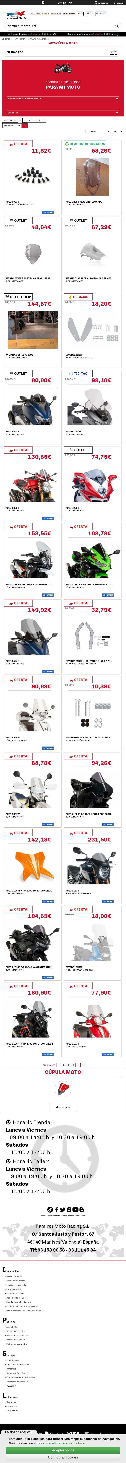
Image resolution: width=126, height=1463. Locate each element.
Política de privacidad (16, 1344)
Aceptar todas (63, 1450)
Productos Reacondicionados (20, 1377)
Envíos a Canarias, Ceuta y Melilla (21, 1306)
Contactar (11, 1406)
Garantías (10, 1369)
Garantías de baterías (16, 1382)
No (24, 125)
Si (19, 125)
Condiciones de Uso (15, 1331)
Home (6, 39)
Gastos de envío (13, 1276)
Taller (67, 3)
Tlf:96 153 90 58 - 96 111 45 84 (63, 1250)
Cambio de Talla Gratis (16, 1373)
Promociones (12, 1360)
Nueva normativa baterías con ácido (23, 1311)
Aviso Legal (11, 1327)
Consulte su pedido (15, 1281)
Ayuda (24, 7)
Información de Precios (17, 1335)
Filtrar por (15, 52)
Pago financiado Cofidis (17, 1364)
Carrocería (19, 39)
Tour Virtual (11, 1411)
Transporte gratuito (15, 1285)
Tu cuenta (103, 3)
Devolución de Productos (18, 1302)
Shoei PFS (10, 1386)
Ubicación (10, 1402)
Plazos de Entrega (14, 1298)
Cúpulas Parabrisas (38, 39)
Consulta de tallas (14, 1293)
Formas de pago (13, 1289)
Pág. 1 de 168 (10, 120)
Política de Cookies (15, 1340)
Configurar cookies (63, 1457)
